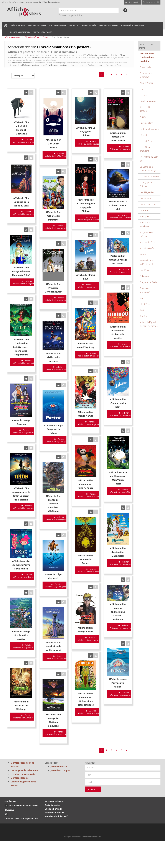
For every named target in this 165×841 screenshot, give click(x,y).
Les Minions (145, 198)
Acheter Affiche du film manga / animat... (106, 540)
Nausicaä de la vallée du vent (146, 262)
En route (144, 95)
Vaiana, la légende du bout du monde (149, 324)
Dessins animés (88, 25)
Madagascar (145, 216)
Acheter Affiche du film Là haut (75, 260)
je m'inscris (93, 789)
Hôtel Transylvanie (148, 101)
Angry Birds (145, 67)
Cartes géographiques (132, 25)
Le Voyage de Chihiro (146, 184)
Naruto (143, 254)
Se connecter (132, 2)
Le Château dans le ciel (149, 158)
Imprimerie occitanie (91, 836)
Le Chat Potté (146, 141)
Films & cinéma (32, 37)
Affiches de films (37, 25)
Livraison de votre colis (23, 774)
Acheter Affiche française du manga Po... (26, 499)
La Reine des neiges (149, 129)
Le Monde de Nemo (149, 176)
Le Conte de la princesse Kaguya (148, 168)
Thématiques (17, 25)
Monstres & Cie (147, 248)
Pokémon (144, 276)
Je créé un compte (60, 770)
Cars (142, 89)
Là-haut (143, 135)
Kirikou (143, 116)
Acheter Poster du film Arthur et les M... (26, 615)
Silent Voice (145, 304)
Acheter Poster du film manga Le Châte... (53, 629)
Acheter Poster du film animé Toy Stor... (79, 317)
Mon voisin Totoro (148, 242)
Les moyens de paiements (24, 770)
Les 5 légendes (147, 192)
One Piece (144, 270)
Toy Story (144, 316)
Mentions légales (19, 777)
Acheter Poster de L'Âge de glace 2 (51, 506)
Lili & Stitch (145, 210)
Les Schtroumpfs (148, 204)
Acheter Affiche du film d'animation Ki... (79, 612)
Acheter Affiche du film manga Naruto (78, 373)
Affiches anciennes (108, 25)
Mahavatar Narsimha (145, 224)
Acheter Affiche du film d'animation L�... (106, 366)
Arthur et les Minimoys (146, 75)
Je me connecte (59, 766)
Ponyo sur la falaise (149, 282)
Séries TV (73, 25)
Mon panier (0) (151, 2)
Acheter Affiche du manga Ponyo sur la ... (106, 596)
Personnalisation (20, 32)
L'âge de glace (146, 123)
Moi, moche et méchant (146, 234)
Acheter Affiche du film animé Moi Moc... (26, 141)
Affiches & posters (13, 37)
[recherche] (125, 10)
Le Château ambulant (145, 149)
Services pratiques (43, 32)
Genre (45, 37)
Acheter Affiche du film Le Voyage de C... (79, 142)
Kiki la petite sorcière (145, 109)
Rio (141, 298)
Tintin (142, 310)
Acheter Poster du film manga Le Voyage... (107, 245)
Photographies (57, 25)
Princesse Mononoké (145, 290)
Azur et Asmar (146, 83)
